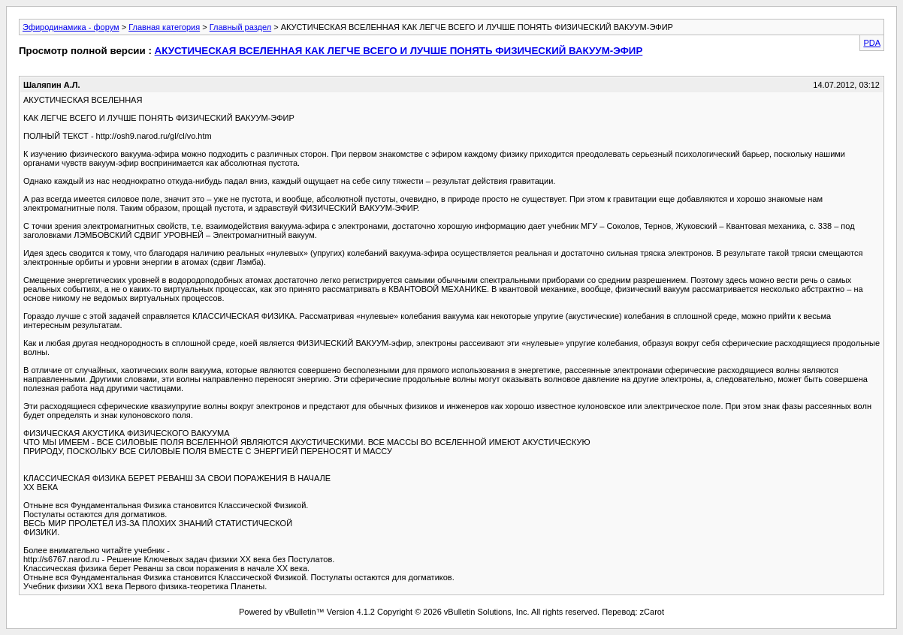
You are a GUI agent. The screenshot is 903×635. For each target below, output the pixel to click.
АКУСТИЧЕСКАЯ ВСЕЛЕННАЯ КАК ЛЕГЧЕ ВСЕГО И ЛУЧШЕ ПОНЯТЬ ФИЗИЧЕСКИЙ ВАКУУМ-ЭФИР (399, 50)
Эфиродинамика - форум (71, 27)
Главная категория (164, 27)
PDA (871, 42)
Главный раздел (240, 27)
